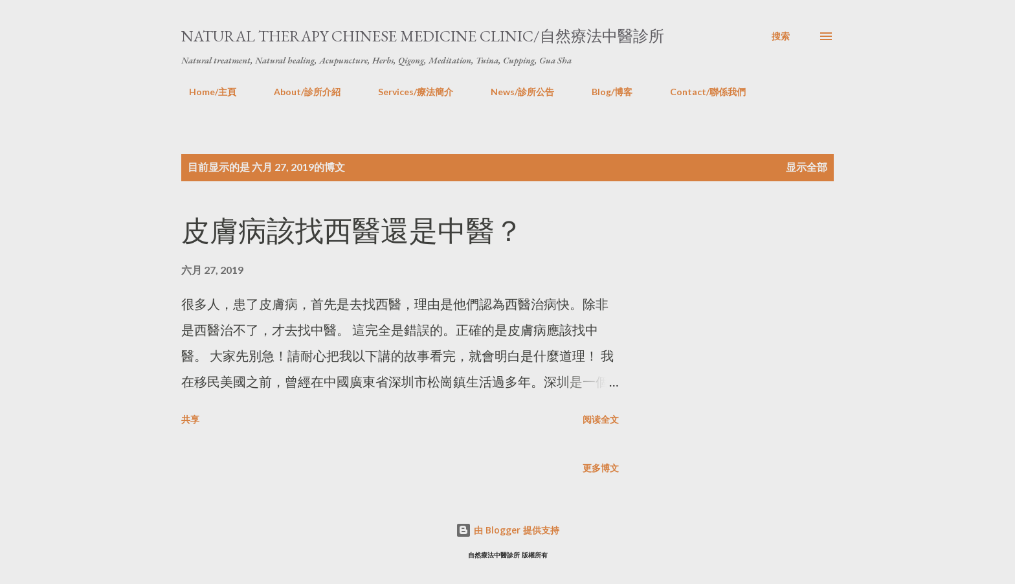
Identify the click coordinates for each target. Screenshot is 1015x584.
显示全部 (806, 167)
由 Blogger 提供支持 (507, 530)
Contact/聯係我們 (700, 91)
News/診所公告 (514, 91)
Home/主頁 (205, 91)
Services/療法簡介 (407, 91)
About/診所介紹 (299, 91)
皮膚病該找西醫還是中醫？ (352, 230)
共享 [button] (190, 419)
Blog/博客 (604, 91)
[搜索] (781, 36)
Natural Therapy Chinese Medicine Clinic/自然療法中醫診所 (422, 36)
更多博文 (601, 467)
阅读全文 (601, 419)
